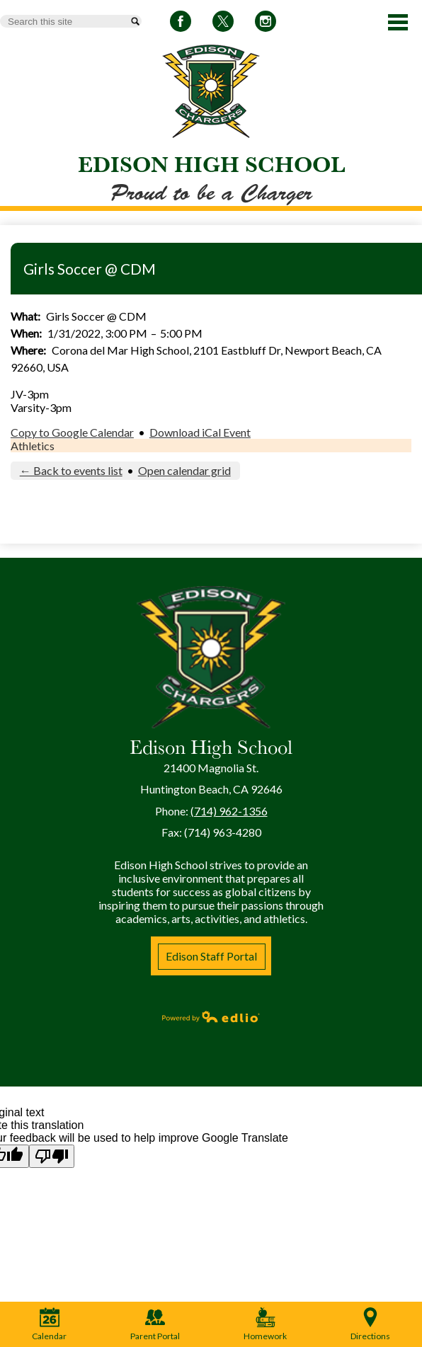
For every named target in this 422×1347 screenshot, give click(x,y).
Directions (370, 1324)
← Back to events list (71, 470)
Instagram (265, 24)
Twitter (223, 24)
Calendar (49, 1324)
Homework (265, 1324)
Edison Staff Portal (211, 956)
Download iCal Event (200, 432)
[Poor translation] (51, 1156)
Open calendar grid (184, 470)
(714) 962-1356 (229, 811)
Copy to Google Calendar (72, 432)
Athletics (33, 445)
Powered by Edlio (211, 1016)
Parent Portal (155, 1324)
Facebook (180, 24)
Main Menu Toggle (398, 22)
